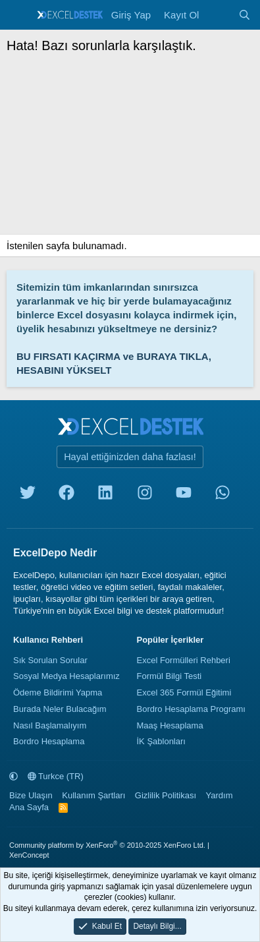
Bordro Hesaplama (48, 741)
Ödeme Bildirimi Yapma (57, 692)
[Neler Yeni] (218, 15)
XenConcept (29, 855)
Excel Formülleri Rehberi (183, 660)
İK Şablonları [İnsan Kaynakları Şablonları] (161, 741)
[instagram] (145, 495)
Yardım (219, 795)
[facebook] (66, 495)
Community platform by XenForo (107, 845)
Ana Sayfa (29, 807)
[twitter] (28, 495)
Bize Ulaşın (31, 795)
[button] (13, 776)
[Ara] (244, 15)
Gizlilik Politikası (165, 795)
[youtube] (184, 495)
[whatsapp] (222, 495)
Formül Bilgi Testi (169, 676)
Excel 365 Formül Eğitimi (184, 692)
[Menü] (18, 15)
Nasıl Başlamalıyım (49, 725)
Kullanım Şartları (93, 795)
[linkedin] (105, 495)
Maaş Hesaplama (170, 725)
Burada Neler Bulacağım (60, 709)
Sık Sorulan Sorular (50, 660)
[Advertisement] (130, 147)
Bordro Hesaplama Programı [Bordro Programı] (191, 709)
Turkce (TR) (56, 776)
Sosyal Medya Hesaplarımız (66, 676)
